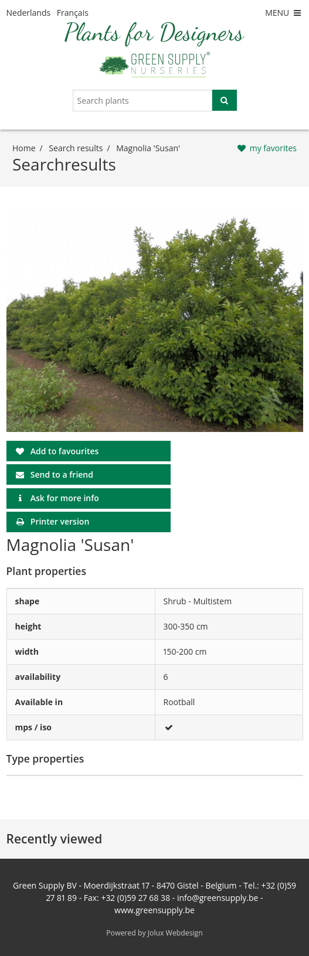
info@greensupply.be (217, 897)
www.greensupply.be (154, 910)
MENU (284, 12)
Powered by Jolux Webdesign (154, 933)
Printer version (59, 521)
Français (73, 12)
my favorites (273, 148)
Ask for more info (64, 497)
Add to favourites (64, 451)
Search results (76, 148)
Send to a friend (61, 474)
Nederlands (28, 12)
